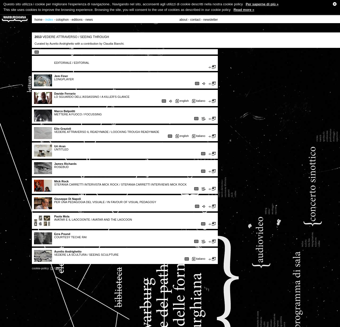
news (89, 20)
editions (76, 20)
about (183, 20)
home (38, 20)
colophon (62, 20)
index (49, 20)
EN (57, 268)
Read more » (243, 10)
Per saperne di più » (262, 4)
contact (195, 20)
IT (51, 268)
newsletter (210, 20)
